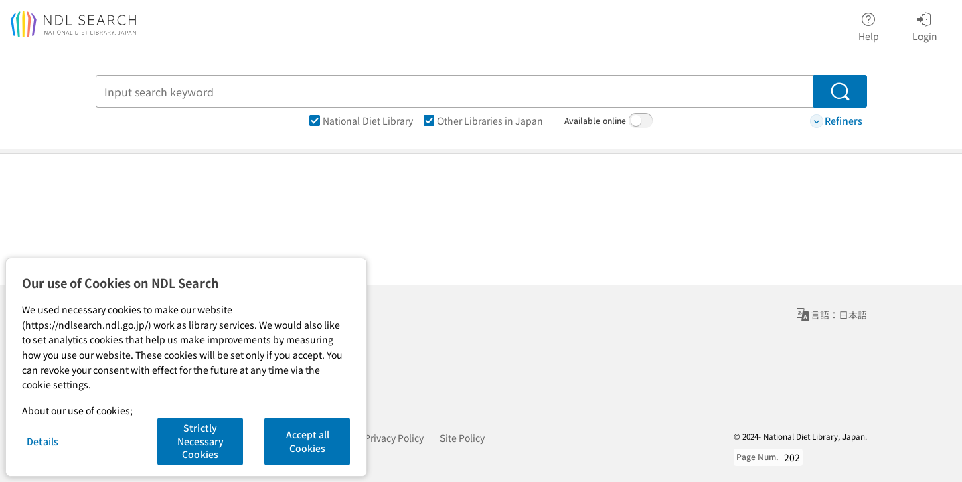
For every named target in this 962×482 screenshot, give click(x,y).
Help (868, 24)
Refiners (836, 121)
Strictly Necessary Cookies (200, 441)
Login (924, 24)
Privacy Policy (394, 438)
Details (42, 441)
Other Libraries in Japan (483, 120)
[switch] (641, 120)
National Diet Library (361, 120)
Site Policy (462, 438)
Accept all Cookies (307, 441)
